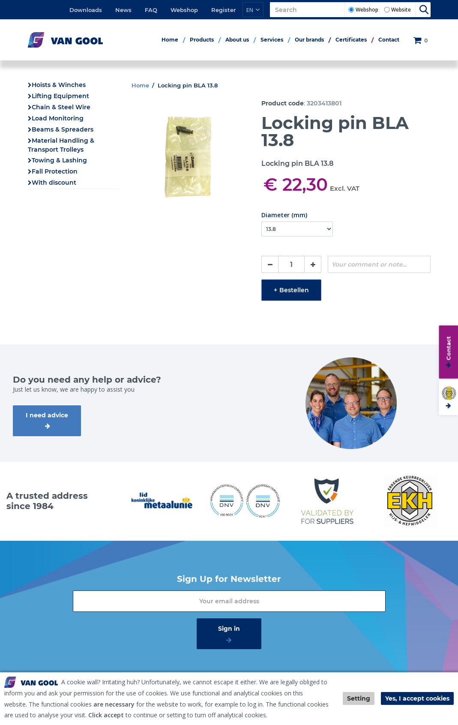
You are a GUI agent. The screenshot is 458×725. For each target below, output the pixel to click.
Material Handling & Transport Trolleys (61, 145)
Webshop (184, 9)
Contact (388, 39)
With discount (54, 182)
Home (170, 39)
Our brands (309, 39)
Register (223, 9)
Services (271, 39)
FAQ (151, 9)
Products (202, 39)
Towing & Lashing (59, 160)
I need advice (47, 415)
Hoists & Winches (59, 85)
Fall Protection (55, 171)
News (123, 9)
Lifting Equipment (60, 96)
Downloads (85, 9)
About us (237, 39)
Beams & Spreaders (62, 129)
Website (401, 9)
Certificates (351, 39)
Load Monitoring (58, 118)
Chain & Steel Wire (61, 107)
